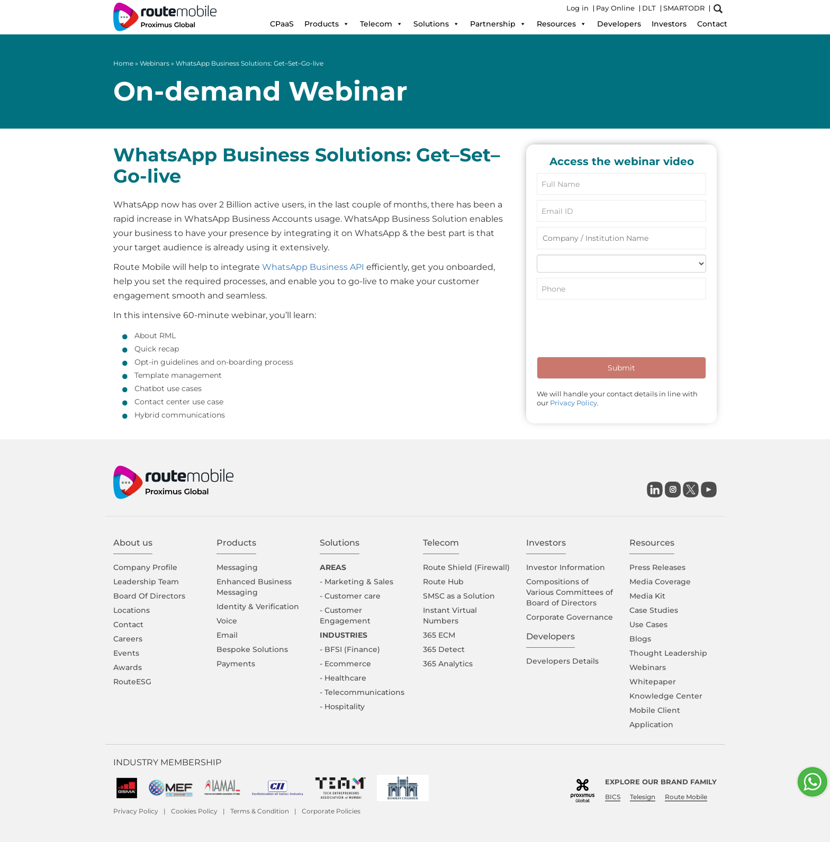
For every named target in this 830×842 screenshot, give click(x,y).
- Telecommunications (362, 692)
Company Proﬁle (145, 567)
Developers (619, 24)
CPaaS (282, 24)
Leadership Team (146, 581)
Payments (235, 663)
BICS (612, 797)
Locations (131, 610)
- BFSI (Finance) (350, 649)
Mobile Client (654, 710)
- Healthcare (343, 678)
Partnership (498, 23)
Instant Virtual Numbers (450, 615)
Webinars (154, 63)
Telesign (642, 797)
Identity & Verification (257, 606)
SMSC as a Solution (459, 596)
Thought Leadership (668, 653)
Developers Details (562, 661)
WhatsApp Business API (313, 267)
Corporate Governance (569, 617)
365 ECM (439, 635)
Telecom (381, 23)
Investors (669, 24)
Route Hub (443, 581)
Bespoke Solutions (252, 649)
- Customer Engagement (345, 615)
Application (651, 724)
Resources (562, 23)
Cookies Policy (194, 811)
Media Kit (647, 596)
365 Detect (444, 649)
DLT (649, 8)
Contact (712, 24)
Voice (226, 621)
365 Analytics (448, 663)
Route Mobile (686, 797)
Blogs (640, 639)
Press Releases (657, 567)
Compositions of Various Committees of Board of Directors (569, 592)
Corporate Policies (331, 811)
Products (326, 23)
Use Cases (648, 624)
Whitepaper (652, 681)
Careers (127, 639)
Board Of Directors (149, 596)
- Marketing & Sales (356, 581)
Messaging (237, 567)
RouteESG (132, 681)
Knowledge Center (665, 696)
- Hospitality (342, 706)
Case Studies (653, 610)
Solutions (436, 23)
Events (126, 653)
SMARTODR (684, 8)
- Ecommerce (345, 663)
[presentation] (617, 330)
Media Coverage (660, 581)
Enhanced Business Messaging (254, 587)
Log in (577, 8)
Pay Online (615, 8)
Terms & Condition (259, 811)
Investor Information (565, 567)
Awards (127, 667)
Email (227, 635)
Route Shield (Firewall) (466, 567)
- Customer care (350, 596)
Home (123, 63)
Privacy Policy (573, 403)
